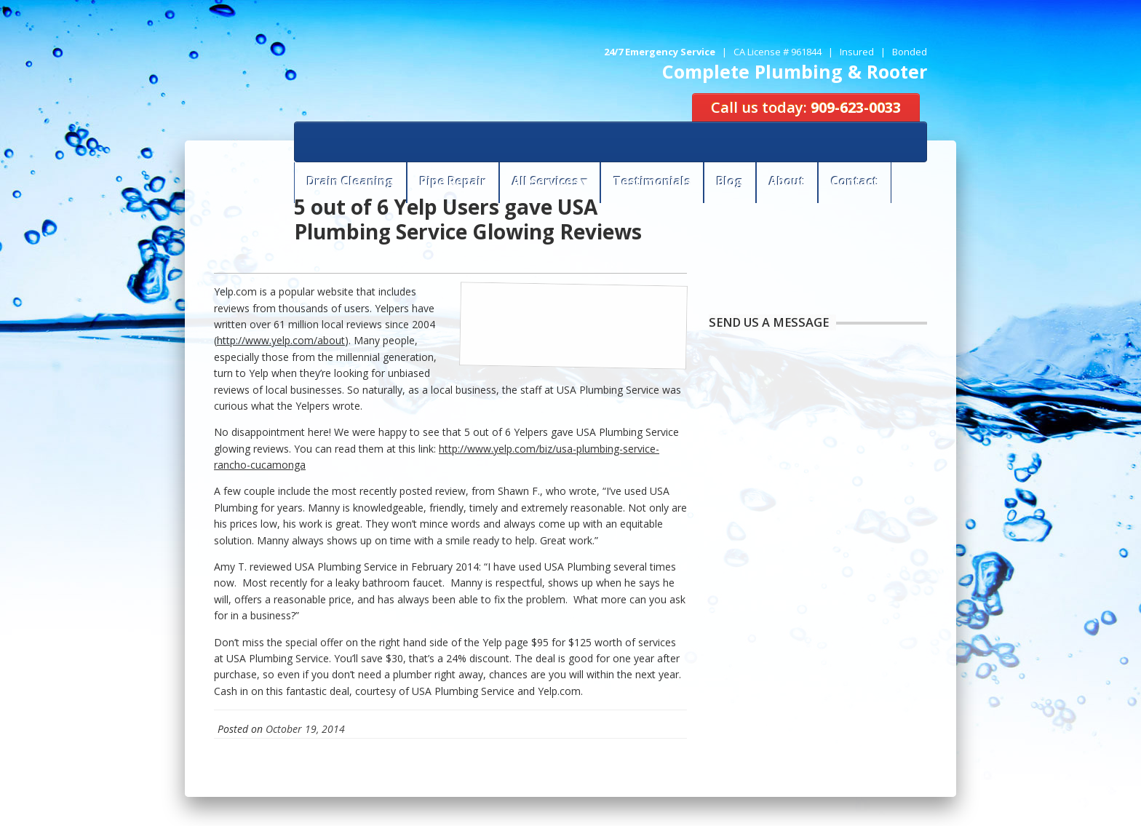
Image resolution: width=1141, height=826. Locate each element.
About (787, 181)
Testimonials (652, 181)
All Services (545, 181)
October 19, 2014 (305, 729)
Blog (730, 181)
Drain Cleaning (350, 181)
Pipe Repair (453, 181)
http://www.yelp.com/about (281, 340)
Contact (854, 181)
